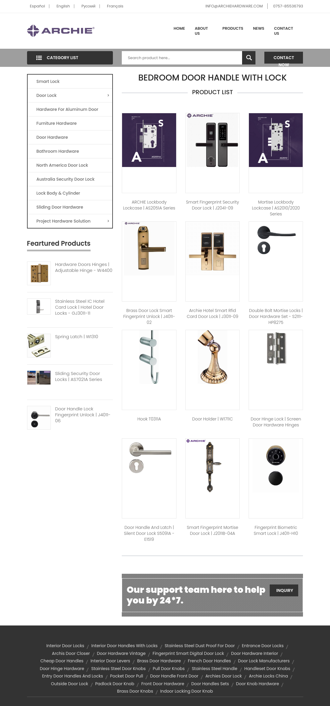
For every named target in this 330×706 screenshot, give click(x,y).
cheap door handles (61, 661)
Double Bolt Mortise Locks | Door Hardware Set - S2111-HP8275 (276, 316)
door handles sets (210, 684)
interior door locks (65, 646)
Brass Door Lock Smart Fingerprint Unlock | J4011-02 (149, 316)
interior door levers (110, 661)
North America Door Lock (62, 165)
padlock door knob (114, 684)
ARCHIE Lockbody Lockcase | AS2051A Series (149, 205)
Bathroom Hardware (58, 151)
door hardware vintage (121, 653)
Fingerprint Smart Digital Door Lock (188, 653)
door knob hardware (257, 684)
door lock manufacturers (264, 661)
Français (115, 6)
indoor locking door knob (186, 691)
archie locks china (268, 676)
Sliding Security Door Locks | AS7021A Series (78, 376)
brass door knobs (135, 691)
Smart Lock (48, 81)
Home (179, 28)
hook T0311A (149, 419)
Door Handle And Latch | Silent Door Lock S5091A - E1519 (149, 533)
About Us (201, 31)
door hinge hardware (62, 669)
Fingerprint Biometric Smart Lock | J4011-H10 (276, 530)
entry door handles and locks (72, 676)
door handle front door (174, 676)
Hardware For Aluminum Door (67, 109)
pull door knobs (169, 669)
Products (232, 28)
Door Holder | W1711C (212, 419)
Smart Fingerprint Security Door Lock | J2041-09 (212, 205)
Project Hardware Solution (73, 221)
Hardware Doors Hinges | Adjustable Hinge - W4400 (84, 267)
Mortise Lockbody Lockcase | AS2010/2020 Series (276, 208)
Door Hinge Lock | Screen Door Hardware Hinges (276, 422)
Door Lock (73, 95)
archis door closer (71, 653)
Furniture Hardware (57, 123)
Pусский (88, 6)
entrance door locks (263, 646)
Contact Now (284, 59)
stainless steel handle (214, 669)
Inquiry (284, 590)
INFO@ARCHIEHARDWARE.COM (234, 6)
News (258, 28)
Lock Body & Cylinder (58, 193)
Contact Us (283, 31)
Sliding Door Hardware (60, 207)
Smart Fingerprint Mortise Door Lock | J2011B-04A (212, 530)
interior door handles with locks (124, 646)
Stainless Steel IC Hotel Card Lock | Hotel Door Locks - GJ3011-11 (80, 307)
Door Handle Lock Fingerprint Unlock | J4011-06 (83, 415)
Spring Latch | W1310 (76, 337)
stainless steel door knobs (118, 669)
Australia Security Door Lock (66, 179)
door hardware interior (254, 653)
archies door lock (223, 676)
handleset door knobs (267, 669)
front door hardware (162, 684)
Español (37, 6)
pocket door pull (126, 676)
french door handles (209, 661)
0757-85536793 (288, 6)
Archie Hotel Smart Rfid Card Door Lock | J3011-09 (213, 313)
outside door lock (69, 684)
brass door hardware (159, 661)
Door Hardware (52, 137)
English (63, 6)
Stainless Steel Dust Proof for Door (200, 646)
